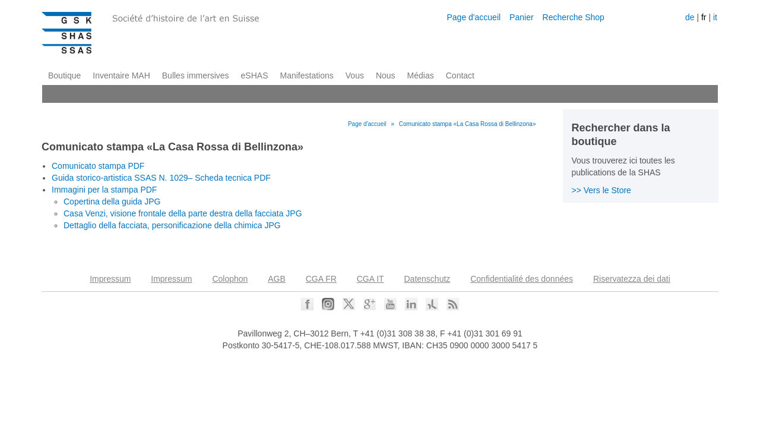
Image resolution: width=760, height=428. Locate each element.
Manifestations (307, 75)
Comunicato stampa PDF (98, 166)
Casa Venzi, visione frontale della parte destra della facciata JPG (183, 213)
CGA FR (321, 279)
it (715, 17)
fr (704, 17)
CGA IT (370, 279)
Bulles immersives (195, 75)
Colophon (230, 279)
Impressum (110, 279)
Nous (385, 75)
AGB (277, 279)
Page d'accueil (473, 17)
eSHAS (254, 75)
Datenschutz (427, 279)
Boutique (64, 75)
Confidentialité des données (521, 279)
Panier (521, 17)
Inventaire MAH (121, 75)
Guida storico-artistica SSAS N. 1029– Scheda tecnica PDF (161, 177)
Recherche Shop (573, 17)
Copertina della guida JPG (112, 201)
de (690, 17)
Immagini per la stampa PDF (104, 189)
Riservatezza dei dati (631, 279)
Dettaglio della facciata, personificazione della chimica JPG (172, 225)
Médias (420, 75)
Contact (460, 75)
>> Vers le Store (601, 190)
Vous (355, 75)
